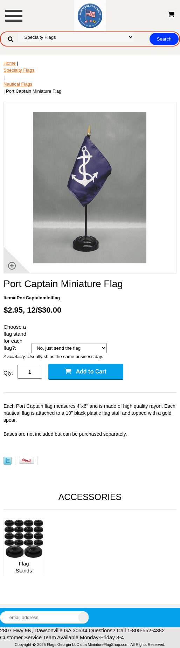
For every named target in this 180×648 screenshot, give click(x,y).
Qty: (8, 373)
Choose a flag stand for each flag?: (15, 337)
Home (10, 63)
